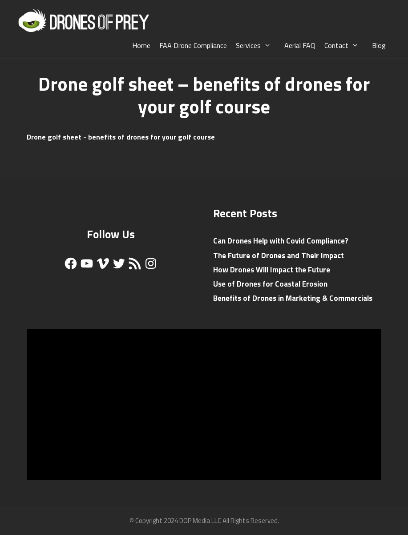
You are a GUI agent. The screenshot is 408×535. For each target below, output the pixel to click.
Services (258, 45)
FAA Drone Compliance (193, 45)
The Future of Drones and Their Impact (278, 255)
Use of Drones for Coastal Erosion (270, 284)
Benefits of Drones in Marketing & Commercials (292, 298)
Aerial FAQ (299, 45)
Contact (346, 45)
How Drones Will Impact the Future (271, 269)
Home (141, 45)
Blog (379, 45)
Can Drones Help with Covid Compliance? (280, 241)
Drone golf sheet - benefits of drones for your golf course (121, 137)
